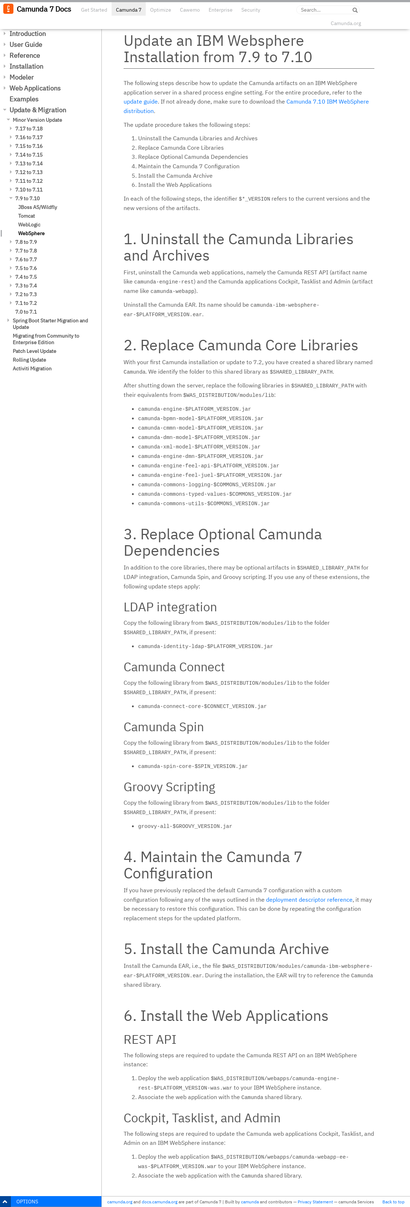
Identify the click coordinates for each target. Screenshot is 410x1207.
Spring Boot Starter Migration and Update (50, 323)
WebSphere (31, 233)
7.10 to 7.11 (29, 189)
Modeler (21, 77)
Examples (24, 99)
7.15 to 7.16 (29, 146)
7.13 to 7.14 (29, 163)
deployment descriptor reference (309, 899)
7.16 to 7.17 (29, 137)
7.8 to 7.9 (26, 242)
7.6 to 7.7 (26, 259)
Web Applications (35, 88)
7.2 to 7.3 (26, 294)
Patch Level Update (34, 351)
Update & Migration (37, 110)
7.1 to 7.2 (26, 303)
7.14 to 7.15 (29, 155)
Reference (24, 55)
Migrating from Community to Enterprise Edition (46, 339)
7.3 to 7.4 (26, 285)
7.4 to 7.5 (26, 277)
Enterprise (221, 10)
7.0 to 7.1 (26, 312)
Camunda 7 (128, 10)
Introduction (27, 33)
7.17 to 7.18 (29, 128)
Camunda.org (346, 23)
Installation (26, 66)
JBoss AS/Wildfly (37, 207)
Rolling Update (29, 360)
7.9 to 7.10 (27, 198)
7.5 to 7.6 (26, 268)
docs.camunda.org (159, 1201)
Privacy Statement (315, 1201)
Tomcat (26, 216)
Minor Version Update (37, 120)
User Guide (25, 44)
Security (250, 10)
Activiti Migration (32, 368)
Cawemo (190, 10)
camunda (250, 1201)
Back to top (393, 1201)
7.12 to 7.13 (29, 172)
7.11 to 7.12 (29, 181)
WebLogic (29, 224)
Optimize (160, 10)
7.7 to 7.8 (26, 251)
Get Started (94, 10)
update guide (141, 101)
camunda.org (119, 1201)
